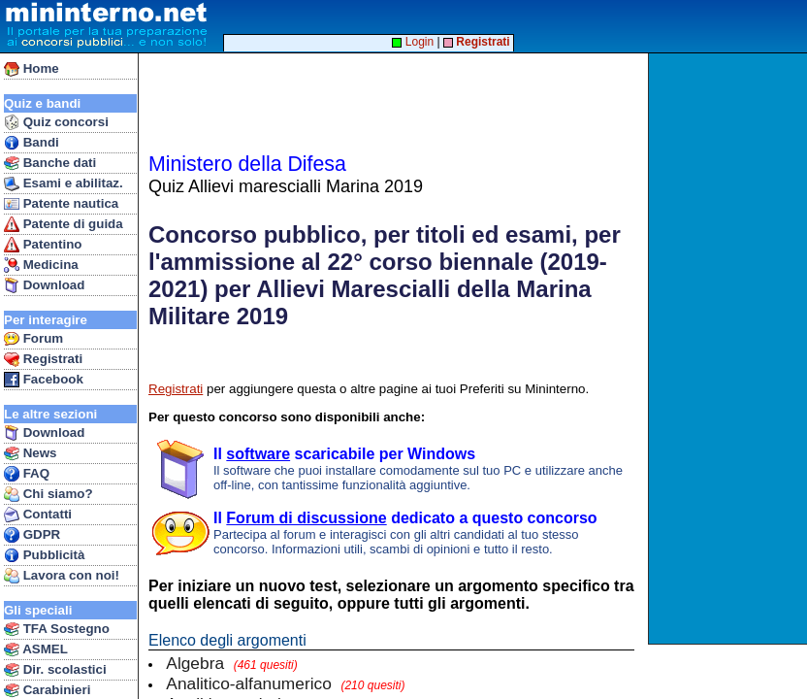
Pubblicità (44, 555)
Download (44, 285)
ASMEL (36, 649)
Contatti (38, 514)
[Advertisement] (730, 348)
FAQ (26, 474)
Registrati (43, 359)
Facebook (43, 379)
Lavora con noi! (61, 575)
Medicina (41, 265)
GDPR (32, 535)
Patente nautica (61, 204)
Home (31, 69)
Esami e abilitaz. (63, 183)
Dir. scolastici (55, 670)
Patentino (42, 244)
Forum (33, 339)
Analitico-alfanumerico (285, 683)
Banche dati (50, 163)
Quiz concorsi (56, 122)
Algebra (231, 663)
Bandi (31, 142)
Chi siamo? (48, 494)
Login (413, 42)
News (30, 453)
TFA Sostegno (57, 629)
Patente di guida (63, 224)
